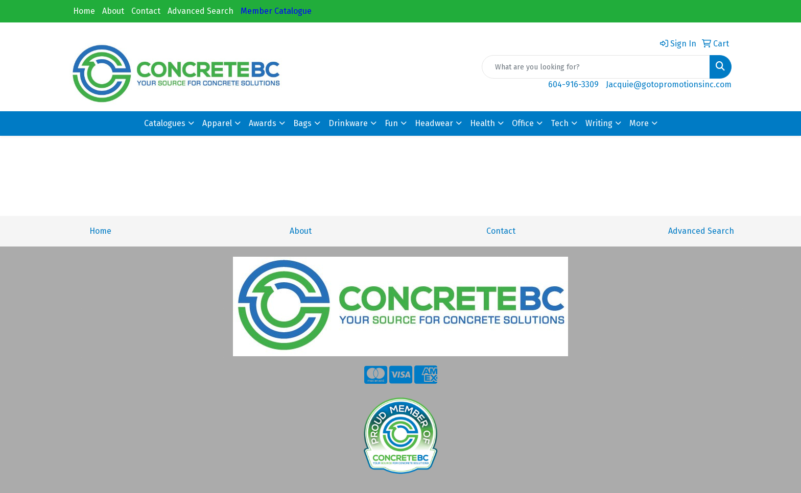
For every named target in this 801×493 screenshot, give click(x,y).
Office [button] (523, 123)
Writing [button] (598, 123)
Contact (145, 11)
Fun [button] (391, 123)
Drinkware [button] (348, 123)
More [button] (639, 123)
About (113, 11)
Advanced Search (200, 11)
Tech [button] (560, 123)
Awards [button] (262, 123)
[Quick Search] (596, 67)
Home (84, 11)
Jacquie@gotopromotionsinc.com (669, 84)
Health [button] (482, 123)
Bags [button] (302, 123)
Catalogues (164, 123)
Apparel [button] (217, 123)
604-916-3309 (573, 84)
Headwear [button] (434, 123)
